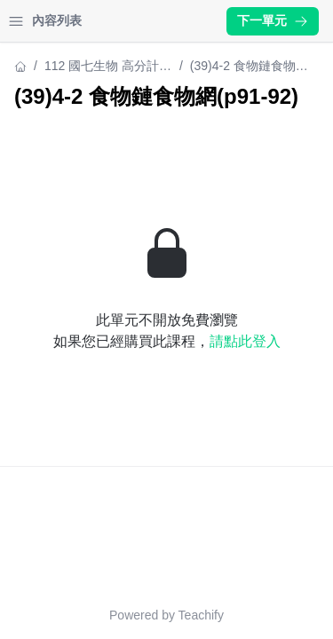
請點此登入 (245, 341)
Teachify (201, 615)
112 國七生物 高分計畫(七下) (107, 67)
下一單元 (272, 20)
